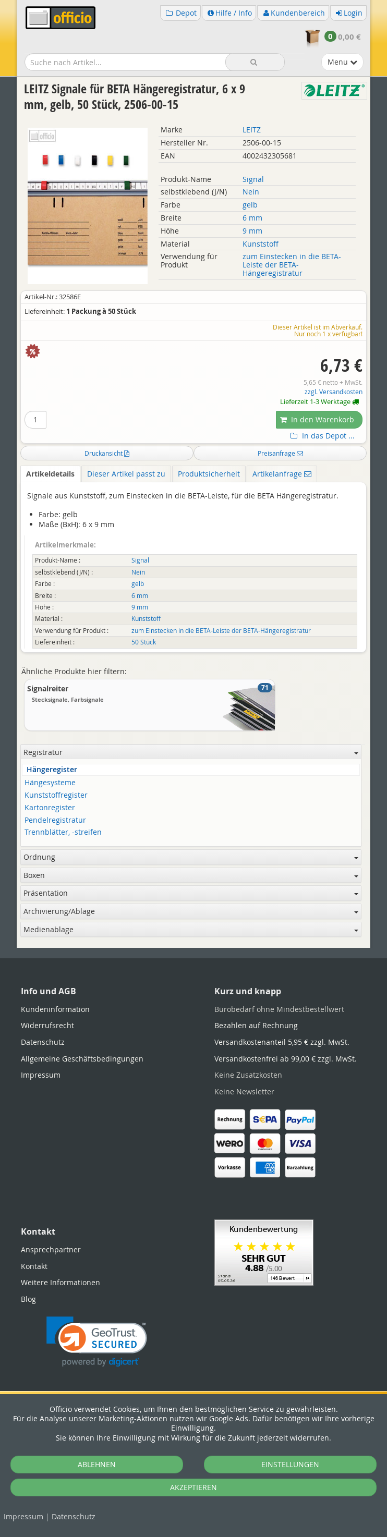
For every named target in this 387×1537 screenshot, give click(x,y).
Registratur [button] (190, 752)
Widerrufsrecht (47, 1025)
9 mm (252, 231)
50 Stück (143, 642)
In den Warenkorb (317, 419)
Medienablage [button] (190, 929)
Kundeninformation (55, 1009)
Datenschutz (73, 1516)
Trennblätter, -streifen (63, 832)
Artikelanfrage (281, 474)
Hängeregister (52, 769)
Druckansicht (106, 453)
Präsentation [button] (190, 893)
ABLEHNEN (97, 1464)
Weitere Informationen (60, 1282)
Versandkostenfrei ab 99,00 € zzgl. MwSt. (285, 1059)
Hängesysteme (50, 782)
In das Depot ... (321, 436)
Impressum (23, 1516)
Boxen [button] (190, 875)
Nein (251, 192)
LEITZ (252, 130)
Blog (28, 1299)
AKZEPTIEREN (193, 1487)
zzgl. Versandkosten (333, 392)
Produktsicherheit (209, 474)
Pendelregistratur (55, 820)
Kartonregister (50, 807)
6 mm (252, 218)
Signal (253, 179)
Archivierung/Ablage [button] (190, 911)
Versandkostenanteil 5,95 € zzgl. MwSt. (281, 1042)
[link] (96, 1341)
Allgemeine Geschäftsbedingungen (82, 1059)
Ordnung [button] (190, 857)
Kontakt (34, 1266)
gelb (250, 205)
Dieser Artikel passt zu (126, 474)
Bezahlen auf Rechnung (256, 1025)
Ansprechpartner (51, 1249)
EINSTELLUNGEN (290, 1464)
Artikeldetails (50, 474)
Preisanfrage (280, 453)
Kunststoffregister (56, 795)
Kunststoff (261, 244)
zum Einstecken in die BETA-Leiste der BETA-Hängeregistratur (292, 264)
